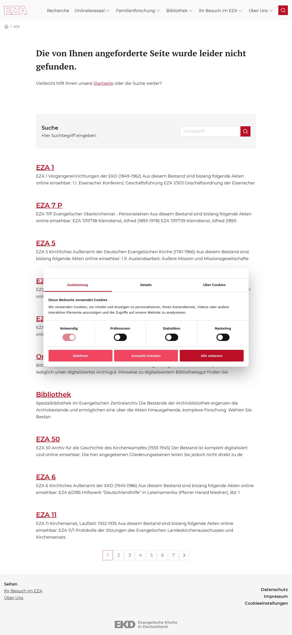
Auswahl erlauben (146, 356)
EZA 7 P (49, 205)
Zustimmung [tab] (77, 285)
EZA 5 (45, 243)
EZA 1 (45, 167)
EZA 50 (48, 439)
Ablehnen (80, 356)
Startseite (103, 83)
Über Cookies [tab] (214, 285)
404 (16, 27)
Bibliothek (53, 394)
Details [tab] (146, 285)
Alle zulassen (211, 356)
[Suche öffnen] (283, 10)
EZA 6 (46, 477)
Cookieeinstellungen (266, 603)
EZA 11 (46, 515)
